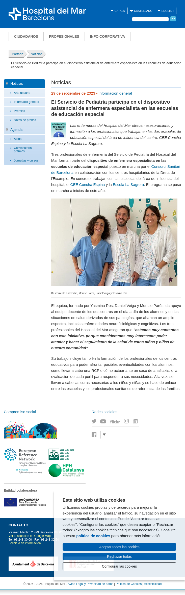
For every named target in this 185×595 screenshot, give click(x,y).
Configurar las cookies (119, 566)
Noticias (16, 84)
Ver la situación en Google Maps (30, 536)
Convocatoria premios (23, 149)
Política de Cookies (129, 584)
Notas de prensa (25, 120)
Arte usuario (22, 93)
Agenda (16, 130)
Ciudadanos (26, 36)
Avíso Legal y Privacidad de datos (90, 584)
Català (120, 10)
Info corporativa (107, 36)
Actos (17, 139)
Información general (115, 93)
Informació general (26, 102)
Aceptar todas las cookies (119, 547)
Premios (19, 111)
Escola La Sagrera (128, 184)
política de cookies (93, 536)
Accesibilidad (153, 584)
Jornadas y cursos (26, 160)
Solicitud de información (25, 543)
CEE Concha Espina (87, 184)
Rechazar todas (119, 556)
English (168, 10)
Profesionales (64, 36)
